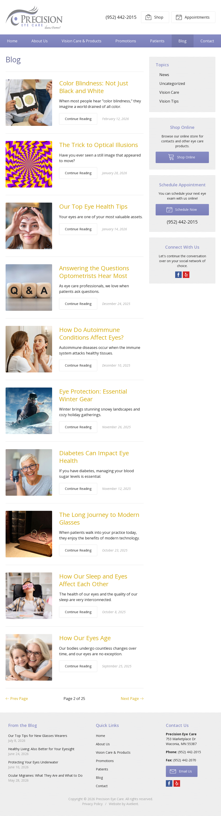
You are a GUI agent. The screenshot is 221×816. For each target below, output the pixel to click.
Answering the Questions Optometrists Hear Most (94, 272)
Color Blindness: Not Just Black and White (93, 87)
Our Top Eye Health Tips (93, 206)
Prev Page (17, 698)
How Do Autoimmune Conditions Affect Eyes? (91, 333)
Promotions (125, 40)
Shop (154, 17)
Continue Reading (78, 119)
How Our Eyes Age (85, 638)
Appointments (193, 17)
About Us (39, 40)
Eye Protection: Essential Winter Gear (93, 395)
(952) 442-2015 (121, 17)
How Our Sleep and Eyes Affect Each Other (93, 580)
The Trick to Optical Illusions (98, 144)
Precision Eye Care (110, 799)
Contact (207, 40)
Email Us (181, 771)
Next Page (132, 698)
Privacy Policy (92, 804)
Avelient (132, 804)
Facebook (178, 274)
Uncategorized (172, 83)
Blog (182, 40)
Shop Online (181, 157)
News (164, 74)
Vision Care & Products (81, 40)
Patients (157, 40)
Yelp (186, 274)
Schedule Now (181, 209)
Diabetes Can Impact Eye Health (94, 457)
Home (12, 40)
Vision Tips (169, 101)
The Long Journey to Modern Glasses (99, 518)
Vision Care (169, 92)
